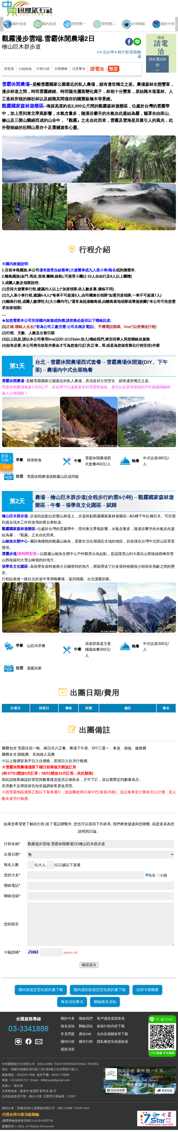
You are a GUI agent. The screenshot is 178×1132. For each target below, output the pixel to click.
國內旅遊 (44, 25)
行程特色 (25, 71)
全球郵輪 (133, 25)
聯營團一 (74, 25)
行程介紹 (43, 71)
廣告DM (85, 1036)
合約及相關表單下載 (112, 1036)
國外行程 (86, 1044)
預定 (114, 70)
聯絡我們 (86, 1020)
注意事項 (78, 71)
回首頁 (9, 71)
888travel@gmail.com (55, 1082)
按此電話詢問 (161, 61)
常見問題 (68, 1036)
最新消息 (68, 1051)
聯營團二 (103, 25)
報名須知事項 (72, 1004)
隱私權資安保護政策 (112, 1044)
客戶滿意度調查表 (111, 1020)
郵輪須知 (86, 1028)
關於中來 (163, 25)
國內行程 (68, 1044)
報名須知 (68, 1028)
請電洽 (97, 70)
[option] (15, 25)
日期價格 (60, 71)
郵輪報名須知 (105, 1004)
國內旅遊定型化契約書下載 (41, 992)
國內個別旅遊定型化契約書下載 (100, 992)
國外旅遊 (14, 25)
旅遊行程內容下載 (111, 1028)
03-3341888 (28, 1031)
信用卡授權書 (147, 992)
